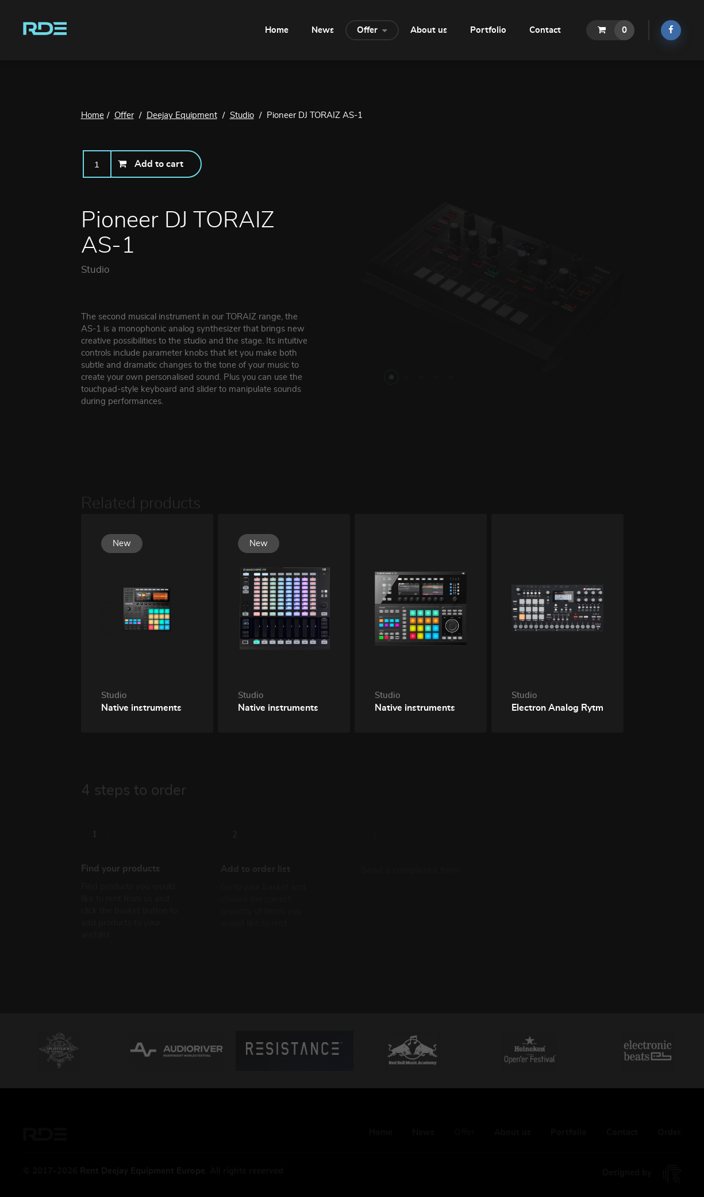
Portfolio (488, 30)
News (322, 30)
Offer (372, 29)
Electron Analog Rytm (557, 707)
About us (428, 30)
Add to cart (150, 164)
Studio (95, 270)
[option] (59, 1051)
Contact (545, 30)
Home (276, 30)
